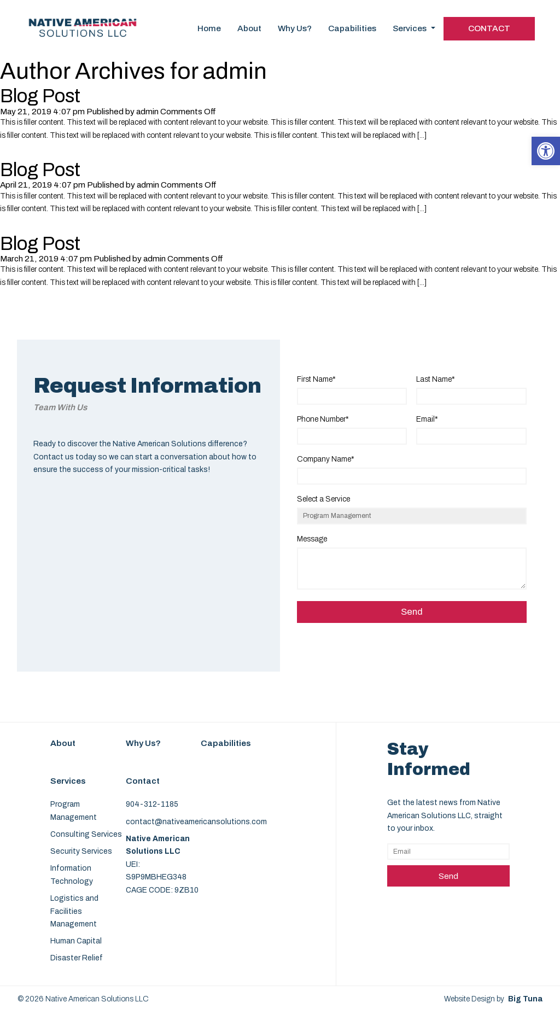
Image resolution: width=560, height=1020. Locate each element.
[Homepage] (83, 44)
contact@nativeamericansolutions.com (196, 822)
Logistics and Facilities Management (74, 911)
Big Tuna (525, 999)
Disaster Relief (76, 958)
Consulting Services (86, 834)
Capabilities (352, 28)
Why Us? (295, 28)
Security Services (81, 851)
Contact (489, 28)
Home (209, 28)
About (249, 28)
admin (147, 111)
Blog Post (40, 96)
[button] (546, 151)
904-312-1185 (152, 804)
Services (414, 28)
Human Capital (76, 941)
